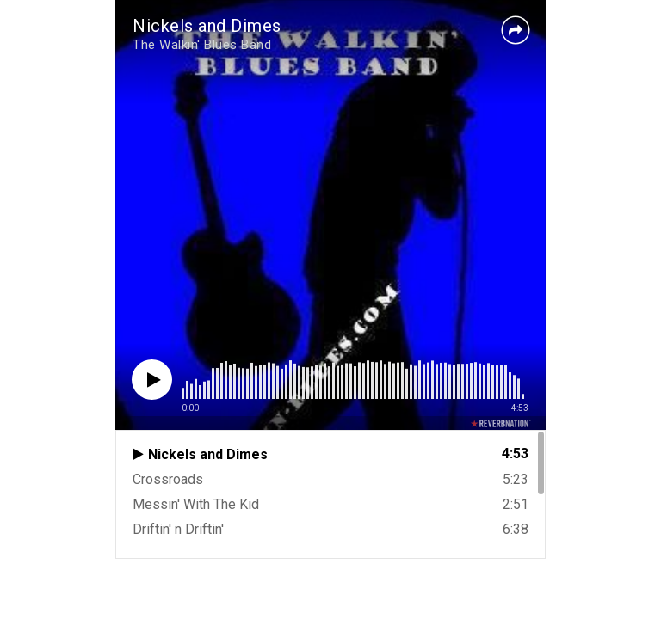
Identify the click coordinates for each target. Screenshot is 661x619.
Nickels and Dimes (207, 25)
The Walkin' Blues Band (202, 44)
